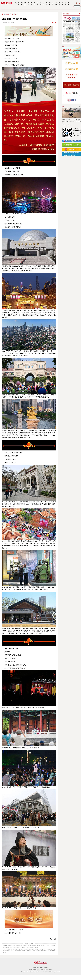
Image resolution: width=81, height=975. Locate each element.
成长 (62, 3)
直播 (31, 3)
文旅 (53, 3)
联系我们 (46, 967)
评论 (34, 3)
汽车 (56, 3)
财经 (46, 3)
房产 (49, 3)
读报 (68, 3)
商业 (40, 3)
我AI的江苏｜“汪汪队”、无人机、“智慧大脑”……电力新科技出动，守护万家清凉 (71, 121)
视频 (28, 3)
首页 (15, 3)
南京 (25, 3)
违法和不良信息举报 (38, 967)
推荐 (18, 3)
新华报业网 (6, 14)
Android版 (77, 133)
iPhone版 (76, 135)
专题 (59, 3)
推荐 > (14, 14)
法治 (43, 3)
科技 (65, 3)
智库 (37, 3)
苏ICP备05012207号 (25, 971)
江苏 (22, 3)
